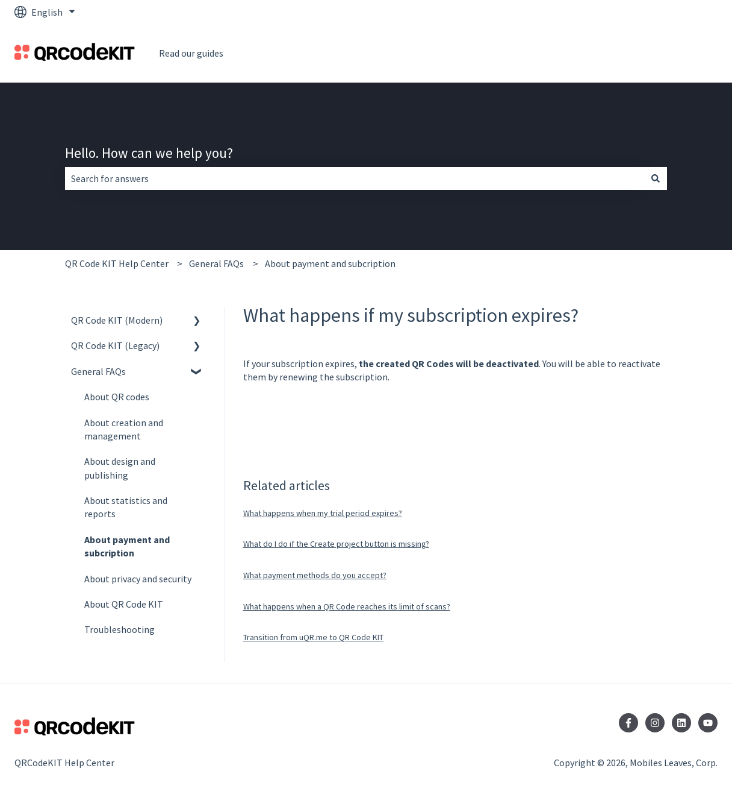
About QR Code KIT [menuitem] (123, 604)
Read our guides (191, 53)
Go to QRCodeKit (670, 53)
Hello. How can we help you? (149, 153)
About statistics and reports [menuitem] (125, 507)
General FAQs (216, 263)
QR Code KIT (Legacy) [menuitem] (115, 345)
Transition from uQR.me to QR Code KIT (313, 637)
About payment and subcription (330, 263)
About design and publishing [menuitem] (119, 467)
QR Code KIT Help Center (117, 263)
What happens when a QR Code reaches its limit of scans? (346, 606)
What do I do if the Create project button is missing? (336, 543)
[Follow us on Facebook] (628, 722)
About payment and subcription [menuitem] (127, 546)
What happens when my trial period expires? (322, 513)
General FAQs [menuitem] (98, 371)
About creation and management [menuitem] (123, 429)
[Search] (655, 178)
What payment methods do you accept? (314, 575)
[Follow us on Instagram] (655, 722)
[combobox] (354, 178)
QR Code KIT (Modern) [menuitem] (117, 320)
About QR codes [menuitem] (116, 397)
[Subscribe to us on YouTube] (708, 722)
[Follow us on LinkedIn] (681, 722)
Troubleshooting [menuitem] (119, 629)
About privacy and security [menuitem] (137, 579)
